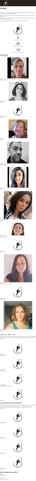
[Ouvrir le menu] (34, 3)
